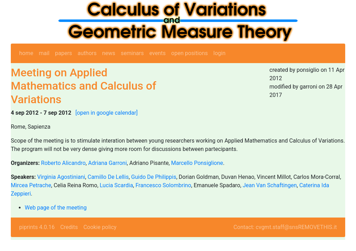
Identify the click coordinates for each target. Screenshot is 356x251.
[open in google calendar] (107, 112)
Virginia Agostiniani (61, 177)
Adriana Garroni (107, 163)
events (157, 53)
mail (44, 53)
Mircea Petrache (31, 185)
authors (87, 53)
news (108, 53)
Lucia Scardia (116, 185)
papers (63, 53)
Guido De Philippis (153, 177)
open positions (189, 53)
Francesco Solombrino (163, 185)
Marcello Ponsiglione (197, 163)
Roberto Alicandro (63, 163)
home (26, 53)
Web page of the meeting (56, 207)
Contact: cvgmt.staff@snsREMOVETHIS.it (285, 227)
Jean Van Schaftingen (270, 185)
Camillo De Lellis (108, 177)
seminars (132, 53)
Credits (69, 227)
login (220, 53)
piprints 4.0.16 (37, 227)
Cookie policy (99, 227)
